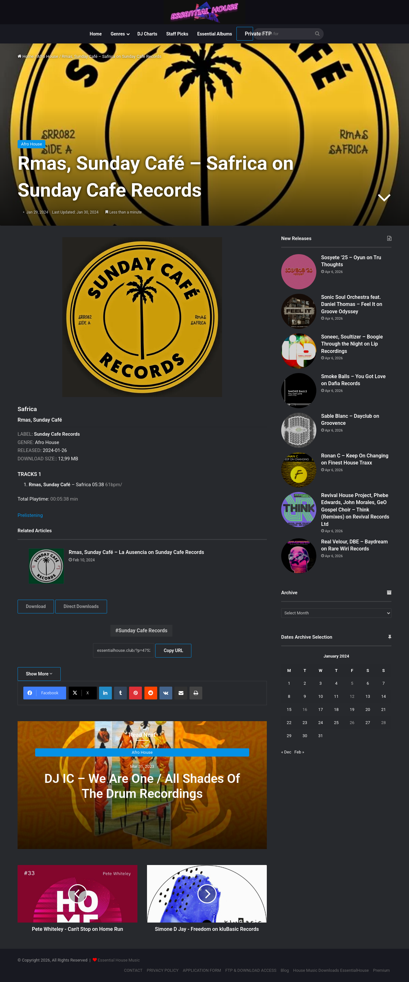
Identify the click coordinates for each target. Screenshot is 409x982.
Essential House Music (119, 960)
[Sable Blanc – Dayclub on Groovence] (298, 430)
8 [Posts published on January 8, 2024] (289, 696)
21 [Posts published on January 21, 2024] (383, 709)
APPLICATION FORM (202, 970)
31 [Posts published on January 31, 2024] (320, 735)
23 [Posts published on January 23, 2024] (305, 722)
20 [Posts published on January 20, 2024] (368, 709)
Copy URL (173, 650)
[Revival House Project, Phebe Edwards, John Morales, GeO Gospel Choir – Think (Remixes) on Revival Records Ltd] (298, 509)
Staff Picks (177, 33)
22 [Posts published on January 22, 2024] (289, 722)
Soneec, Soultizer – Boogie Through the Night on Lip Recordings (352, 344)
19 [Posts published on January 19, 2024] (352, 709)
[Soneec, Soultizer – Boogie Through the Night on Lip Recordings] (298, 351)
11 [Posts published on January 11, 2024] (336, 696)
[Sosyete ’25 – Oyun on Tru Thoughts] (298, 271)
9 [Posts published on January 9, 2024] (305, 696)
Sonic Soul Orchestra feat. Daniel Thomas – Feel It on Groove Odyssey (351, 304)
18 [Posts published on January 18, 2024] (336, 709)
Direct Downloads (81, 606)
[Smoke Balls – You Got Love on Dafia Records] (298, 390)
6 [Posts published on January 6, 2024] (368, 683)
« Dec (286, 752)
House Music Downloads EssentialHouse (331, 970)
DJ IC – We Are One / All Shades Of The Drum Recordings (142, 786)
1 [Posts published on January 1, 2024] (289, 683)
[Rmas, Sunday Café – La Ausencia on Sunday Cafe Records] (46, 566)
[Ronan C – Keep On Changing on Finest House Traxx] (298, 469)
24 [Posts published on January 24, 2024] (320, 722)
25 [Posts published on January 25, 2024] (336, 722)
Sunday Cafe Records (142, 630)
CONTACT (133, 970)
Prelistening (30, 515)
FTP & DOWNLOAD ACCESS (250, 970)
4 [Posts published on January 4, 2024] (336, 683)
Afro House (47, 56)
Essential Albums (214, 33)
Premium (381, 970)
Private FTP (249, 34)
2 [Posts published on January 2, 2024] (305, 683)
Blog (285, 970)
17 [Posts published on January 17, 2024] (320, 709)
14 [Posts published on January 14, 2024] (383, 696)
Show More (39, 673)
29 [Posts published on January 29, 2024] (289, 735)
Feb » (299, 752)
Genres (118, 33)
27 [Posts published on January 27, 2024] (368, 722)
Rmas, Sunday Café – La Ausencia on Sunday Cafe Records (136, 552)
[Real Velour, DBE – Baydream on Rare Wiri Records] (298, 555)
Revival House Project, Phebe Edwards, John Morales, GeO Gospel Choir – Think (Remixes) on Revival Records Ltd (355, 509)
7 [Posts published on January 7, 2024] (383, 683)
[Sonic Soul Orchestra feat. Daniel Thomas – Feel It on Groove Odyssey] (298, 311)
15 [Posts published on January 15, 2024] (289, 709)
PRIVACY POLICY (162, 970)
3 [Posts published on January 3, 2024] (321, 683)
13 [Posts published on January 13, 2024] (368, 696)
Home (96, 33)
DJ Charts (147, 33)
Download (36, 606)
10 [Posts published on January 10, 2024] (320, 696)
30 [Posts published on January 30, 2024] (305, 735)
